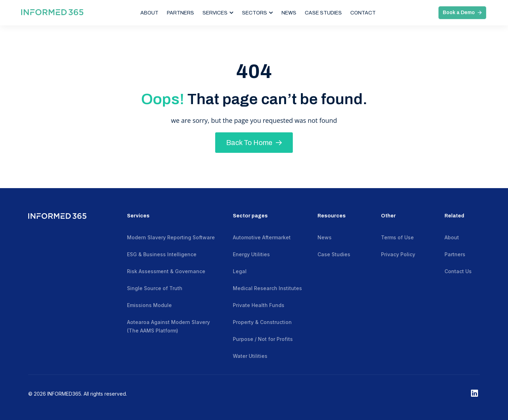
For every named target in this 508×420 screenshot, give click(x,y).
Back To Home (254, 142)
